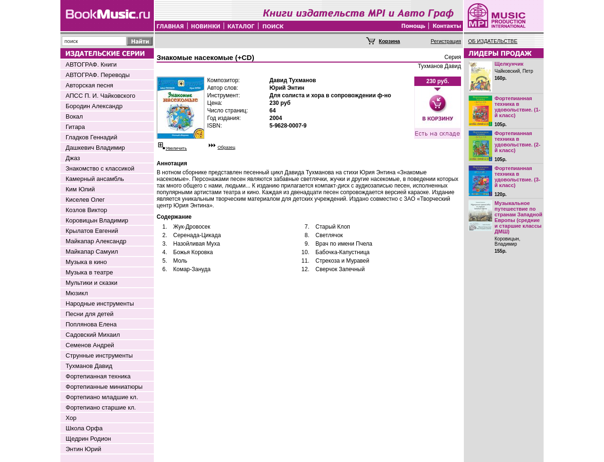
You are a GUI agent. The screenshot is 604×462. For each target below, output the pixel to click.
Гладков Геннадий (91, 137)
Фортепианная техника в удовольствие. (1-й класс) (517, 106)
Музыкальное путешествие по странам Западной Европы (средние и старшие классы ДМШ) (518, 217)
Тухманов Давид (89, 365)
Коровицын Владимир (97, 220)
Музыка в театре (89, 272)
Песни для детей (90, 313)
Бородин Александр (94, 106)
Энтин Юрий (83, 449)
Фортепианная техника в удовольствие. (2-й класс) (517, 141)
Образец (226, 147)
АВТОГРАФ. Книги (91, 64)
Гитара (75, 126)
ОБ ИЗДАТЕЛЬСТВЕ (493, 41)
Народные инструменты (100, 303)
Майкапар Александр (96, 241)
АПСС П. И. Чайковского (100, 95)
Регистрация (446, 41)
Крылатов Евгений (92, 230)
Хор (71, 417)
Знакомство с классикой (100, 168)
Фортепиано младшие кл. (102, 397)
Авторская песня (89, 85)
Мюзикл (77, 293)
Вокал (74, 116)
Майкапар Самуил (92, 251)
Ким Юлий (80, 189)
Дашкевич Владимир (95, 147)
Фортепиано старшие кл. (101, 407)
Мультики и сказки (91, 282)
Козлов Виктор (86, 210)
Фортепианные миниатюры (104, 386)
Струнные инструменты (99, 355)
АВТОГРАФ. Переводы (98, 74)
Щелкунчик (509, 64)
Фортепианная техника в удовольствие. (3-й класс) (517, 176)
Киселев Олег (85, 199)
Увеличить (176, 148)
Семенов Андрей (90, 345)
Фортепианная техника (98, 376)
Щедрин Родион (88, 438)
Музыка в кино (86, 261)
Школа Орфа (84, 428)
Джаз (73, 158)
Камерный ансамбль (95, 178)
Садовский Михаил (93, 334)
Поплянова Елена (91, 324)
